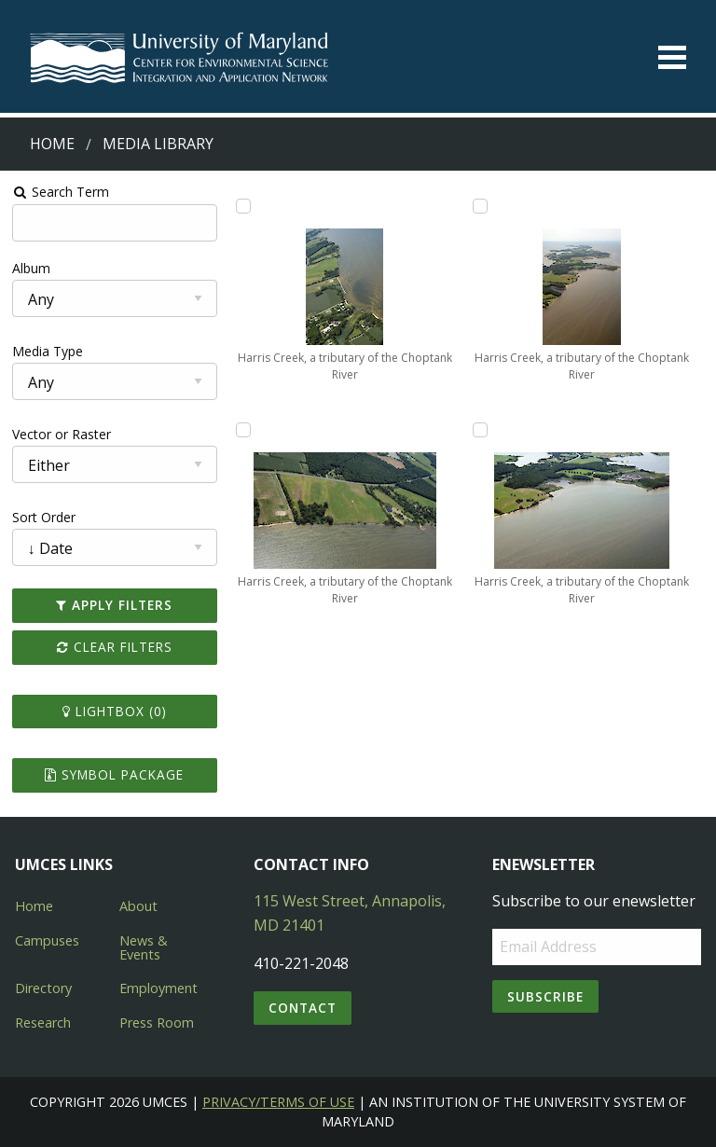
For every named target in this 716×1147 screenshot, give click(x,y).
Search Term (61, 191)
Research (43, 1022)
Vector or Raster (61, 434)
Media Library (158, 143)
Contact (302, 1007)
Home (52, 143)
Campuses (47, 940)
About (138, 906)
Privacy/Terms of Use (278, 1102)
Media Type (47, 351)
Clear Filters (114, 647)
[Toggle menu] (672, 57)
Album (31, 268)
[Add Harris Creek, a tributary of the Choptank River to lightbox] (243, 206)
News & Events (143, 947)
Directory (43, 988)
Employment (158, 988)
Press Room (156, 1022)
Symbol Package (114, 774)
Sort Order (44, 517)
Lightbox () (114, 711)
